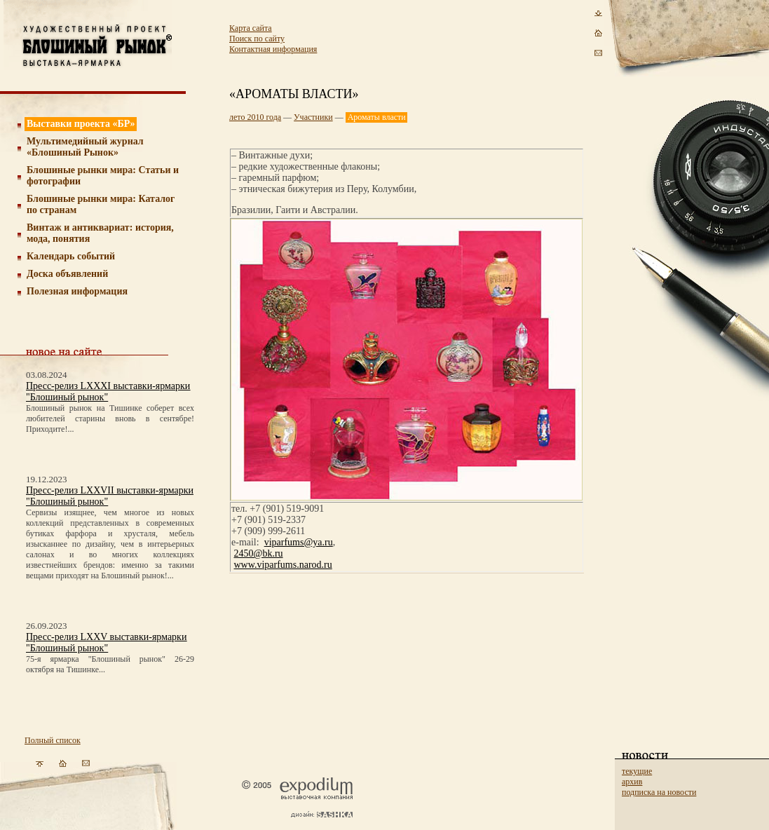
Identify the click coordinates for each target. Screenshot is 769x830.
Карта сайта (250, 28)
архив (632, 782)
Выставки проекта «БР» (81, 123)
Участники (313, 117)
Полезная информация (77, 291)
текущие (637, 771)
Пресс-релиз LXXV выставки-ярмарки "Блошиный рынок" (106, 642)
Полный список (53, 740)
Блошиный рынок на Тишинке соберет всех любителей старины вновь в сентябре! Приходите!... (110, 418)
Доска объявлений (67, 273)
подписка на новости (659, 792)
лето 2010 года (255, 117)
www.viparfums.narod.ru (283, 564)
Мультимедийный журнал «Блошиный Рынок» (85, 147)
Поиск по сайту (257, 38)
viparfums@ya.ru (298, 542)
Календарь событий (71, 256)
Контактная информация (273, 49)
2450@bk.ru (258, 553)
